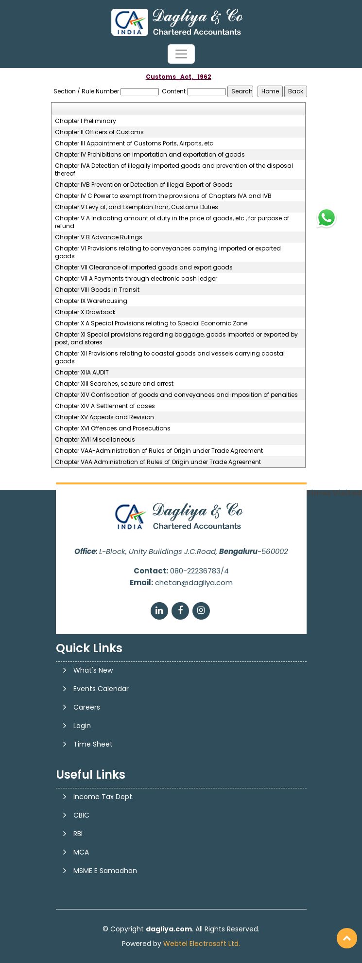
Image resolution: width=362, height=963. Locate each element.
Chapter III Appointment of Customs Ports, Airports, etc (134, 143)
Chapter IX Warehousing (91, 301)
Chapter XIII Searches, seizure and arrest (114, 384)
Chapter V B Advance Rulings (98, 237)
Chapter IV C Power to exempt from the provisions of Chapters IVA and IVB (163, 196)
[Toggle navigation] (181, 54)
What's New (93, 670)
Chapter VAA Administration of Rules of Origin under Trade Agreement (158, 462)
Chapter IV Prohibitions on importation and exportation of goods (150, 155)
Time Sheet (93, 744)
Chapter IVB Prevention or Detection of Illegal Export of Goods (144, 185)
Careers (86, 707)
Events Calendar (101, 688)
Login (82, 725)
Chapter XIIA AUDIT (82, 372)
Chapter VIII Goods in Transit (97, 290)
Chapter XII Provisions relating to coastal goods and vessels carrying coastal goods (170, 357)
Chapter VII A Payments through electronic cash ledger (136, 279)
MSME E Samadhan (105, 870)
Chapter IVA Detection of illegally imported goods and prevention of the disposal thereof (174, 170)
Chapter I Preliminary (85, 121)
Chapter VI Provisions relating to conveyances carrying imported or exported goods (168, 252)
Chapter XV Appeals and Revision (104, 417)
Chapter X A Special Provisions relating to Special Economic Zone (151, 323)
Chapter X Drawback (85, 312)
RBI (78, 833)
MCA (81, 852)
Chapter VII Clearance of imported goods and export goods (144, 267)
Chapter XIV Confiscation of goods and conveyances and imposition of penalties (176, 395)
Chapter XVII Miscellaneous (95, 440)
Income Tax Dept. (103, 796)
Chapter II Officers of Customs (99, 132)
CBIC (81, 815)
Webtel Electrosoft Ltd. (201, 943)
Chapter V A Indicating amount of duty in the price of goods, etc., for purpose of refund (172, 222)
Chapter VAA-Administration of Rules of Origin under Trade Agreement (159, 451)
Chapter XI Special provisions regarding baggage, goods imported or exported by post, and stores (176, 338)
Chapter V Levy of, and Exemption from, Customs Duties (136, 207)
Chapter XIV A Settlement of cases (105, 406)
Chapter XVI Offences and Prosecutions (113, 428)
